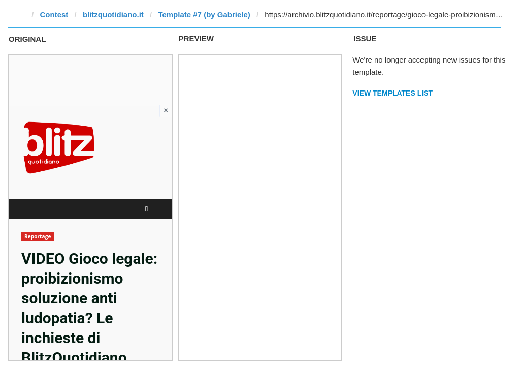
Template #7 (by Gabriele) (204, 14)
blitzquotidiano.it (113, 14)
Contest (54, 14)
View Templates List (392, 93)
